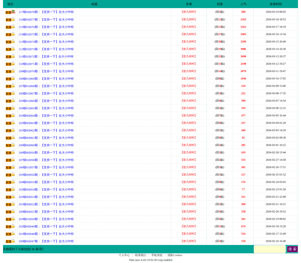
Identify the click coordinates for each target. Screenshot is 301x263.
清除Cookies (174, 255)
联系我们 (140, 255)
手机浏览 (156, 255)
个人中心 (124, 255)
